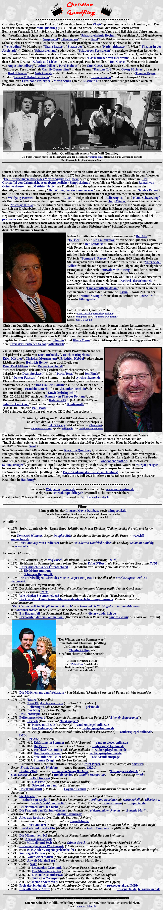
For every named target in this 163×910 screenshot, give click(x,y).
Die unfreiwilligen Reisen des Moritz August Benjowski (56, 577)
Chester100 (95, 425)
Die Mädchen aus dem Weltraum (41, 692)
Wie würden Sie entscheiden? (39, 595)
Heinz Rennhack (98, 828)
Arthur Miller (45, 65)
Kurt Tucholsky (48, 354)
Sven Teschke (84, 313)
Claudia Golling (79, 650)
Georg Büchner (131, 69)
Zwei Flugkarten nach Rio (45, 703)
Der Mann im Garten (46, 871)
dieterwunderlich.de (102, 613)
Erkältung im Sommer (49, 742)
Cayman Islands (75, 789)
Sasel (32, 446)
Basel (94, 39)
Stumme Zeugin (91, 295)
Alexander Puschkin (72, 388)
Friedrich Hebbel (72, 358)
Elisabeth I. (90, 81)
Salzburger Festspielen (94, 50)
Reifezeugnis (114, 197)
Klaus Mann (81, 340)
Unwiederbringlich (61, 392)
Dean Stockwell (32, 373)
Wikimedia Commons (105, 316)
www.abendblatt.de (114, 461)
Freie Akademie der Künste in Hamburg (90, 472)
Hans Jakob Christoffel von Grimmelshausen (109, 606)
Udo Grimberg (57, 425)
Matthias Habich (44, 186)
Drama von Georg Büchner (70, 771)
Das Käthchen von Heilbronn (108, 58)
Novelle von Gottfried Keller (92, 542)
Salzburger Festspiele (124, 771)
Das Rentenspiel (30, 714)
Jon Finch (91, 373)
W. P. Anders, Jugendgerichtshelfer (50, 849)
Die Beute (40, 746)
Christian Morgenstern (41, 358)
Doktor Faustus (24, 377)
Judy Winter (116, 201)
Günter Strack (76, 842)
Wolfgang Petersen (20, 197)
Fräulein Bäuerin (37, 388)
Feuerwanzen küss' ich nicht (38, 807)
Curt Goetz (94, 65)
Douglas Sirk (62, 535)
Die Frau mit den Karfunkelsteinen (43, 810)
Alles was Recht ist (32, 817)
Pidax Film (77, 663)
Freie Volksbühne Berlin (48, 803)
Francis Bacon (101, 77)
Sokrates (137, 764)
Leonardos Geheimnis (47, 867)
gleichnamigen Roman (105, 810)
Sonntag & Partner (95, 258)
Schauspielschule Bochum (98, 35)
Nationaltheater (114, 46)
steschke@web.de (103, 313)
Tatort (67, 197)
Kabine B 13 (57, 400)
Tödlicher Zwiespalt (45, 878)
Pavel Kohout (68, 65)
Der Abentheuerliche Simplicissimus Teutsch (42, 606)
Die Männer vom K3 (33, 835)
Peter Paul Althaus (15, 366)
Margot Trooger (146, 464)
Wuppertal (50, 39)
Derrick (74, 240)
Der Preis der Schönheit (135, 280)
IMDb (112, 560)
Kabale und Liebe (44, 61)
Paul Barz (39, 408)
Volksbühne (13, 46)
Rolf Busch (55, 560)
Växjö (97, 24)
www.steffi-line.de (86, 906)
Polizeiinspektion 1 (32, 717)
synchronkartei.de (88, 377)
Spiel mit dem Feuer (47, 756)
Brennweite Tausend (47, 753)
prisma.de (9, 219)
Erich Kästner (12, 358)
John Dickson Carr (16, 404)
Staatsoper (75, 46)
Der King (33, 710)
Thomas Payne (145, 73)
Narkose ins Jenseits (38, 839)
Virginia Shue (95, 156)
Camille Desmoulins (55, 69)
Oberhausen (69, 39)
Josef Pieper (92, 764)
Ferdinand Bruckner (36, 81)
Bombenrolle (75, 404)
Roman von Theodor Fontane (65, 396)
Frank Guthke (30, 767)
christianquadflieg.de (68, 492)
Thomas (58, 340)
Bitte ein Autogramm (124, 717)
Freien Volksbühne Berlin (31, 77)
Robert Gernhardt (50, 366)
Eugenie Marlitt (136, 810)
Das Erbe (38, 782)
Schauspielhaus (45, 50)
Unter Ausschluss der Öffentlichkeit (43, 567)
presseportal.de (117, 885)
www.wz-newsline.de (120, 489)
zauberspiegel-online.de (93, 724)
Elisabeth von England (34, 799)
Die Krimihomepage (106, 756)
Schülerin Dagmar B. (38, 574)
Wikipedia (81, 316)
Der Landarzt (94, 244)
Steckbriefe (27, 796)
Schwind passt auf (44, 785)
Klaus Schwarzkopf (146, 197)
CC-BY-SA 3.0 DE (41, 428)
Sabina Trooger (12, 464)
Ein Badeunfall (29, 613)
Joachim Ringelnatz (76, 354)
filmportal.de (117, 510)
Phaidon (51, 767)
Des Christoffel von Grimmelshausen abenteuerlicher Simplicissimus (74, 180)
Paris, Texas (65, 373)
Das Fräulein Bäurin (50, 385)
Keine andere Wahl (45, 882)
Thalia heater (53, 46)
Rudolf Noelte (17, 73)
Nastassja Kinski (21, 205)
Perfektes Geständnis (48, 749)
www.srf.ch (22, 546)
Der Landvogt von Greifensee (39, 542)
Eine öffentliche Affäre (102, 288)
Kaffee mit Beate (43, 724)
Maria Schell (62, 81)
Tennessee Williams (29, 535)
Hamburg (27, 479)
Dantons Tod (102, 69)
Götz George (43, 73)
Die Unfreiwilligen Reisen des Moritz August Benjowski (41, 179)
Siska (124, 292)
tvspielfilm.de (79, 821)
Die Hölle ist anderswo (47, 874)
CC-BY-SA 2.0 (84, 319)
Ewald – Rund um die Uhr (37, 828)
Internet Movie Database (82, 510)
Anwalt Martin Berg (116, 269)
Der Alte (141, 236)
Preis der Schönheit (32, 885)
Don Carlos (117, 61)
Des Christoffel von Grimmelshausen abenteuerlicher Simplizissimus (66, 599)
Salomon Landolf (141, 542)
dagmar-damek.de (69, 814)
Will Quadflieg (47, 28)
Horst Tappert (69, 721)
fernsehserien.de (149, 889)
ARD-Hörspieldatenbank (95, 496)
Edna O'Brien (97, 563)
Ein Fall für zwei (104, 240)
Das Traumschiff (30, 789)
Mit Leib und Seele (39, 842)
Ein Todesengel (42, 728)
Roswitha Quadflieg (77, 450)
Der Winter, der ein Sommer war (71, 190)
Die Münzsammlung (37, 570)
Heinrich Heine (36, 362)
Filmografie (87, 299)
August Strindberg (20, 65)
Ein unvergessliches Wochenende (41, 846)
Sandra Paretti (148, 190)
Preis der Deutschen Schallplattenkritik (37, 344)
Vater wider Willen (40, 857)
